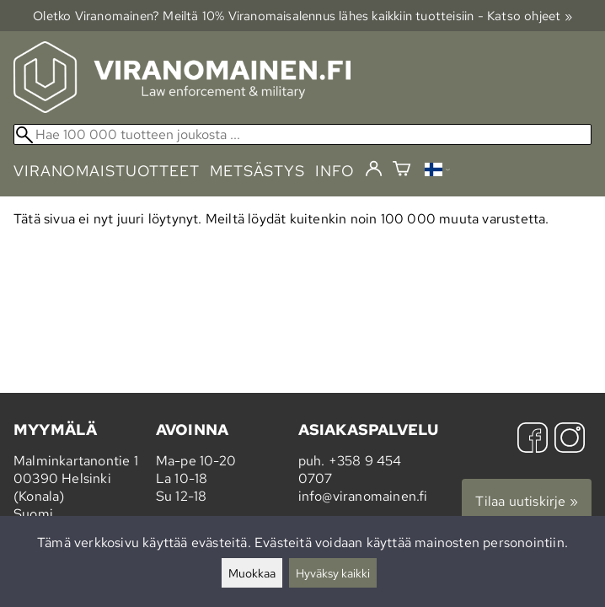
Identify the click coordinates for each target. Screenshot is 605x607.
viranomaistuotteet (106, 170)
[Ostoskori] (401, 170)
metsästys (257, 170)
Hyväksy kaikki (333, 573)
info (335, 170)
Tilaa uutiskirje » (526, 501)
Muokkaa (252, 573)
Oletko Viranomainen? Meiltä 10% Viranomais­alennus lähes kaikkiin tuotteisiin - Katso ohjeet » (302, 16)
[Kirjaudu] (374, 169)
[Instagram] (569, 439)
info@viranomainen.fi (363, 496)
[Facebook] (532, 439)
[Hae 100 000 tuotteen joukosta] (302, 134)
